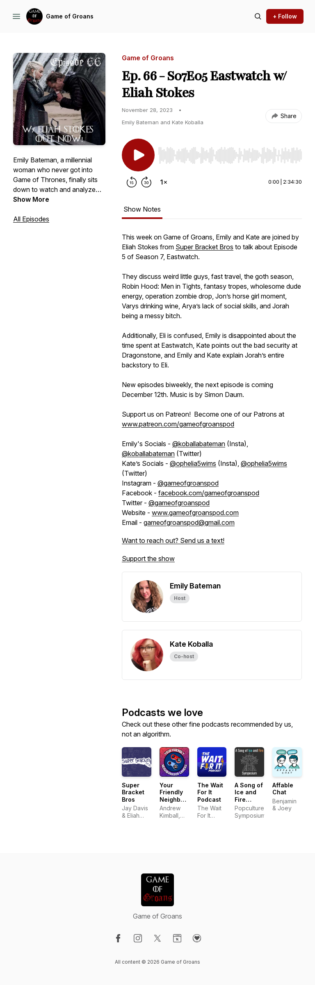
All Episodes (31, 219)
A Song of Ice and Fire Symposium (251, 796)
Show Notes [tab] (142, 209)
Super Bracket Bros (204, 247)
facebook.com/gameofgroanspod (208, 493)
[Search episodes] (258, 16)
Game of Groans (70, 16)
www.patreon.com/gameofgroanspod (178, 424)
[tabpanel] (212, 402)
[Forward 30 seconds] (146, 182)
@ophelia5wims (193, 463)
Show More (31, 199)
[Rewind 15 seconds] (131, 182)
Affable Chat (282, 789)
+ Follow (285, 16)
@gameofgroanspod (188, 483)
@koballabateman (198, 444)
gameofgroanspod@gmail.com (189, 522)
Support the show (148, 558)
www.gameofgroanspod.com (195, 512)
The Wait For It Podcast (210, 792)
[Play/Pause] (138, 155)
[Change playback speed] (163, 182)
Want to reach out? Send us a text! (173, 540)
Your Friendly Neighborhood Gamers (180, 796)
